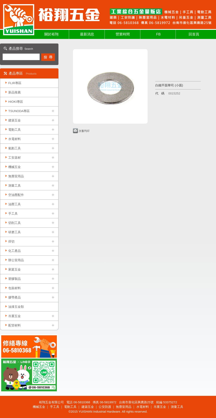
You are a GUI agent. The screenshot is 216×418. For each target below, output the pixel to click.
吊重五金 (14, 316)
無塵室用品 (16, 176)
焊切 (11, 241)
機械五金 (14, 167)
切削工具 (14, 223)
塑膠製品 (14, 278)
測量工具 (14, 185)
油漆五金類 (16, 306)
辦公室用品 (16, 260)
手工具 (13, 213)
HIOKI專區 (15, 101)
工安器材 (14, 157)
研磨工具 (14, 232)
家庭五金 (14, 269)
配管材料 (14, 325)
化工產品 (14, 250)
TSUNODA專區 (19, 111)
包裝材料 (14, 288)
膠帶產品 (14, 297)
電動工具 (14, 129)
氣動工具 (14, 148)
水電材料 (14, 139)
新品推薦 (14, 92)
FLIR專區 (14, 83)
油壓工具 (14, 204)
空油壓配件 (16, 195)
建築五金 (14, 120)
